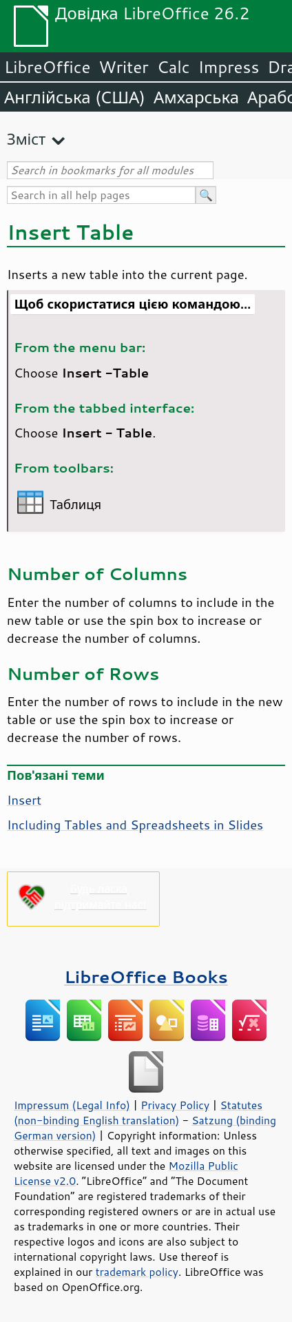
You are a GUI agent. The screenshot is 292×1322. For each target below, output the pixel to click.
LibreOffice (47, 67)
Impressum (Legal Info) (72, 1105)
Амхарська (196, 97)
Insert (24, 800)
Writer (123, 67)
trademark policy (137, 1271)
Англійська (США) (74, 97)
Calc (173, 67)
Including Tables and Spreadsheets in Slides (135, 825)
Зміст (26, 138)
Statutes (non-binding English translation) (138, 1112)
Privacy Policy (174, 1105)
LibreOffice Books (146, 976)
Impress (229, 67)
